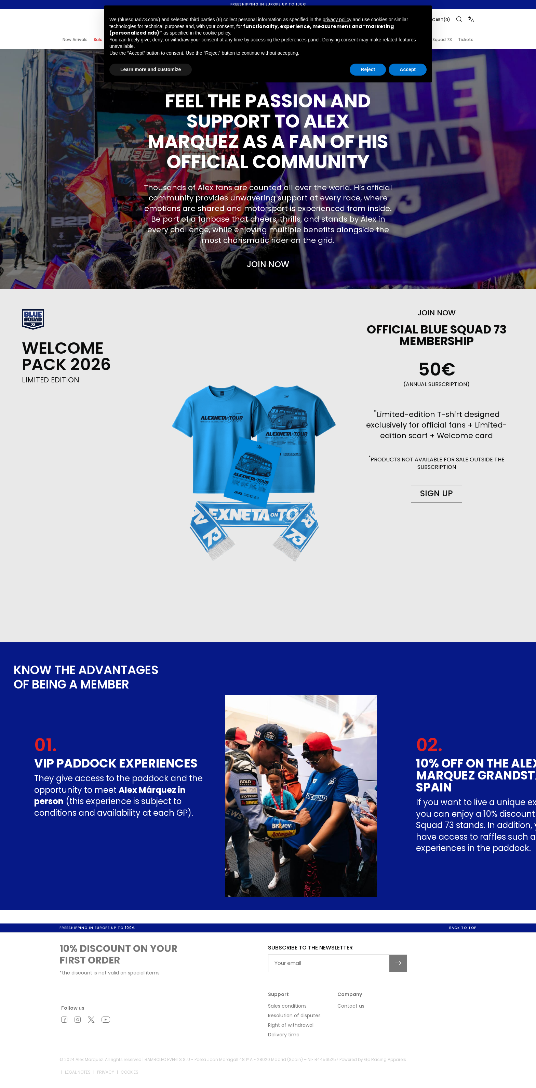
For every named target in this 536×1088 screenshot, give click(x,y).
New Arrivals (75, 39)
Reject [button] (368, 69)
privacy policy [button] (337, 19)
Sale (98, 39)
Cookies (129, 1073)
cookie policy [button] (216, 33)
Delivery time (283, 1035)
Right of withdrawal (290, 1025)
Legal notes (78, 1073)
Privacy (105, 1073)
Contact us (350, 1006)
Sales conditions (287, 1006)
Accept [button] (408, 69)
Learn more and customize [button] (150, 69)
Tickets (465, 39)
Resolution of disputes (294, 1016)
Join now (268, 264)
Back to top (463, 928)
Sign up (436, 493)
